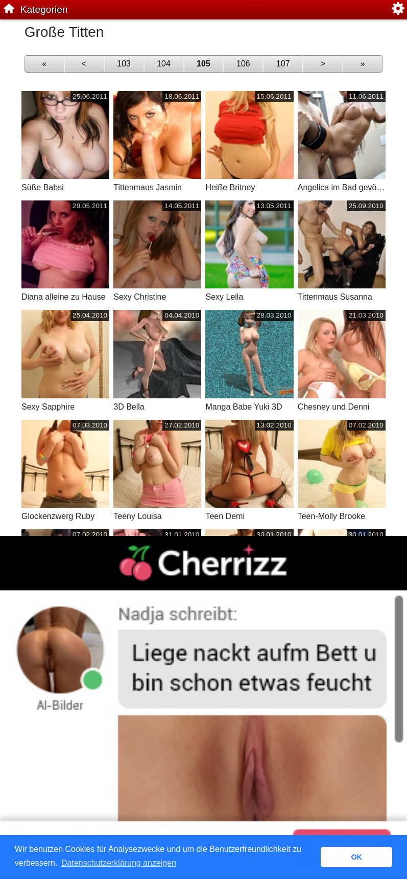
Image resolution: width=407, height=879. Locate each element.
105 (203, 63)
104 (164, 63)
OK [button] (356, 857)
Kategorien (44, 9)
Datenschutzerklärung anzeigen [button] (118, 863)
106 (243, 63)
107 (283, 63)
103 (124, 63)
